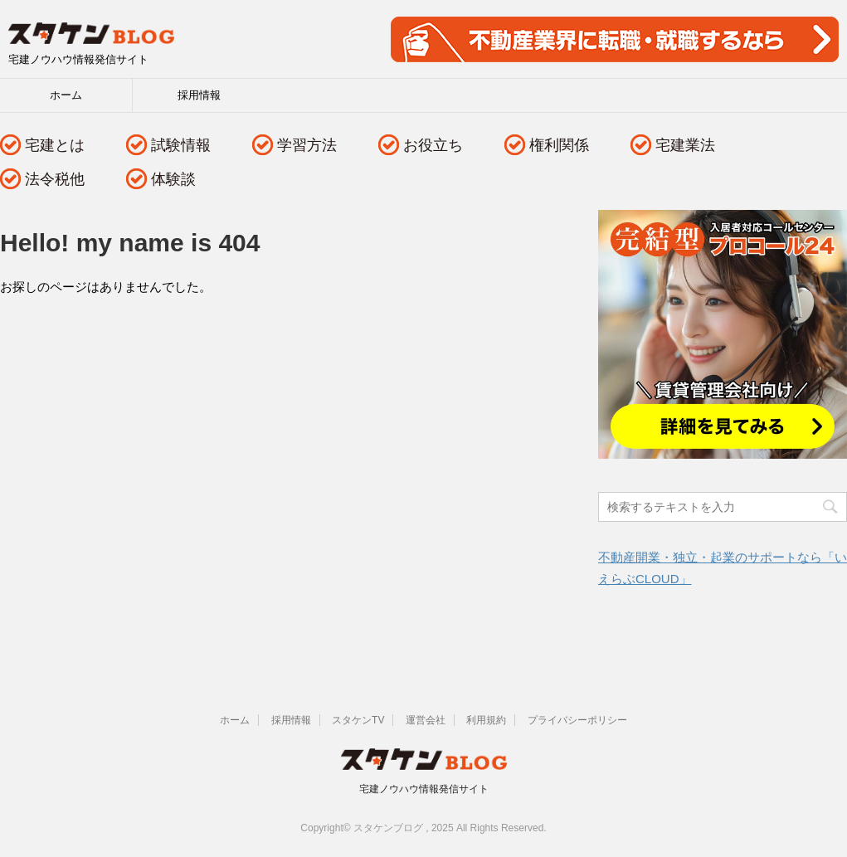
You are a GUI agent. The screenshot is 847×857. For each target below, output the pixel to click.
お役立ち (433, 145)
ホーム (66, 95)
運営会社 (425, 720)
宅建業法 (685, 145)
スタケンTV (358, 720)
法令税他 (55, 179)
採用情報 (199, 95)
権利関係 (559, 145)
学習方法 (307, 145)
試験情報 (181, 145)
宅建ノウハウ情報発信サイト (424, 789)
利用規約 (486, 720)
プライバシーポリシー (577, 720)
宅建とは (55, 145)
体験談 (173, 179)
